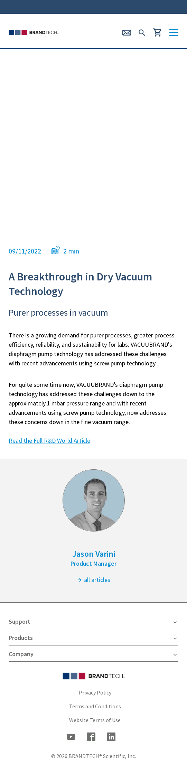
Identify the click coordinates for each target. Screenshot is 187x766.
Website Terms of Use (95, 720)
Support (93, 621)
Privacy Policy (95, 692)
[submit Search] (142, 31)
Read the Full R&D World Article (49, 440)
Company (93, 654)
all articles (93, 580)
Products (93, 638)
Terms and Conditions (95, 706)
